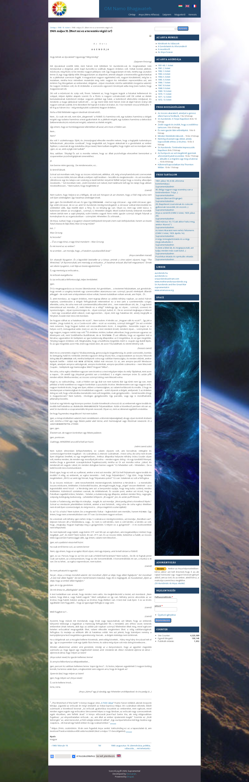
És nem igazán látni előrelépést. (173, 130)
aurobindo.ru (161, 275)
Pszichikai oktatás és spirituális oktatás (174, 256)
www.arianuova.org (164, 290)
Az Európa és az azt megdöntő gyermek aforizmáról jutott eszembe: (177, 154)
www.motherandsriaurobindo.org (171, 281)
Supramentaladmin (164, 186)
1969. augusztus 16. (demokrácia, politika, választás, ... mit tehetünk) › (131, 747)
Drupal (130, 776)
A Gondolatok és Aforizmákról (172, 46)
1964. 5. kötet (164, 76)
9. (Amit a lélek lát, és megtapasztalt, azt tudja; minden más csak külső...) (174, 249)
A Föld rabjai (107, 702)
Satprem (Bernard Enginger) (168, 198)
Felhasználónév (164, 597)
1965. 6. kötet (164, 79)
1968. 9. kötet (164, 88)
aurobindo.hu (161, 273)
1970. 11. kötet (164, 93)
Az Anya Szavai (165, 52)
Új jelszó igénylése (167, 614)
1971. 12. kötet (164, 96)
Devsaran (131, 773)
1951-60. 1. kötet (165, 65)
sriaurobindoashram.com (167, 278)
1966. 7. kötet (164, 82)
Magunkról (179, 14)
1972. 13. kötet (164, 99)
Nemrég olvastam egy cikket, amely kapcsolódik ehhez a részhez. (175, 140)
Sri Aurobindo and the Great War (170, 284)
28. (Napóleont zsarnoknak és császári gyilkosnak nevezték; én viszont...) (174, 205)
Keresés (192, 14)
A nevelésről (164, 49)
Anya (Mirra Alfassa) (149, 14)
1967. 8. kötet (164, 85)
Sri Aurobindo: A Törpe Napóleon (173, 118)
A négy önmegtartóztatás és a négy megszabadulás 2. (172, 240)
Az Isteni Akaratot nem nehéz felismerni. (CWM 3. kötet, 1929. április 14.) (174, 232)
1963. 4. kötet (164, 73)
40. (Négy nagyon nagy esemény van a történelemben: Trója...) (174, 191)
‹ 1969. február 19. (59, 745)
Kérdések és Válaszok (168, 43)
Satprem (166, 15)
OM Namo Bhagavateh (127, 8)
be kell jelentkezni (106, 756)
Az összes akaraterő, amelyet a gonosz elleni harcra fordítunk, (177, 114)
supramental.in (162, 287)
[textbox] (166, 29)
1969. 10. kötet (64, 27)
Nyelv (53, 736)
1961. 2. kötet (164, 68)
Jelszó (159, 606)
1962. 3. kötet (164, 71)
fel (99, 745)
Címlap (131, 14)
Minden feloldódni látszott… (171, 136)
